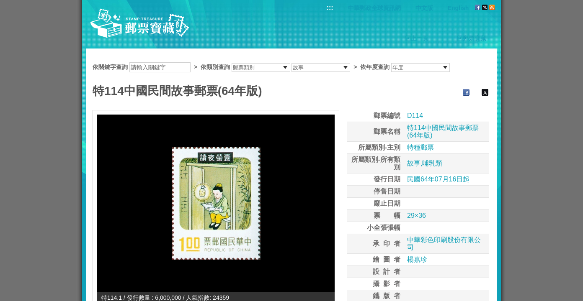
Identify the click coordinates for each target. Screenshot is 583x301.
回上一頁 (416, 38)
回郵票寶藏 (471, 38)
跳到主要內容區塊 (4, 4)
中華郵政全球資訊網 (374, 8)
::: (330, 7)
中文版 (424, 8)
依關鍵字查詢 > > (271, 67)
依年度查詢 (375, 67)
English (458, 8)
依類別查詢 (215, 67)
